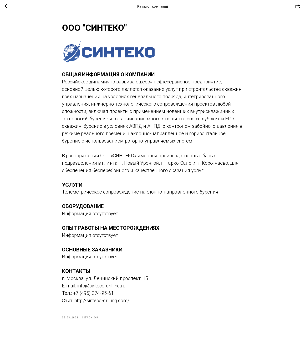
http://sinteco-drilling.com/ (101, 300)
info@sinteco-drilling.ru (101, 286)
